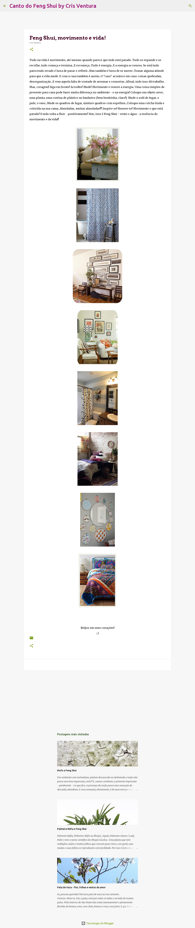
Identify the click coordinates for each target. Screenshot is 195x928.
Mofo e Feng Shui (66, 770)
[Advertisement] (97, 698)
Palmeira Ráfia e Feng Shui (72, 829)
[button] (31, 49)
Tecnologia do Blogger (97, 923)
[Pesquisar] (101, 6)
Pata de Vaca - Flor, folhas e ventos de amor (81, 887)
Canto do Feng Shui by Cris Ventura (52, 6)
